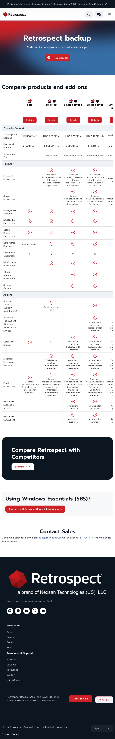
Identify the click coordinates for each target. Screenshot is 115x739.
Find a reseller (57, 58)
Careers (11, 637)
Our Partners (13, 680)
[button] (99, 14)
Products (11, 659)
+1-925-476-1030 (90, 537)
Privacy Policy (10, 734)
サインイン (104, 700)
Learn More (23, 466)
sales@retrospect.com (51, 537)
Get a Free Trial (80, 698)
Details (30, 120)
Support (11, 674)
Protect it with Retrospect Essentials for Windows (35, 509)
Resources (12, 669)
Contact (11, 642)
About (10, 632)
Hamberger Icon (109, 14)
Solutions (11, 664)
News (10, 647)
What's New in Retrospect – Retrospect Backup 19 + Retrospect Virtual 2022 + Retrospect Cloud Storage (55, 4)
